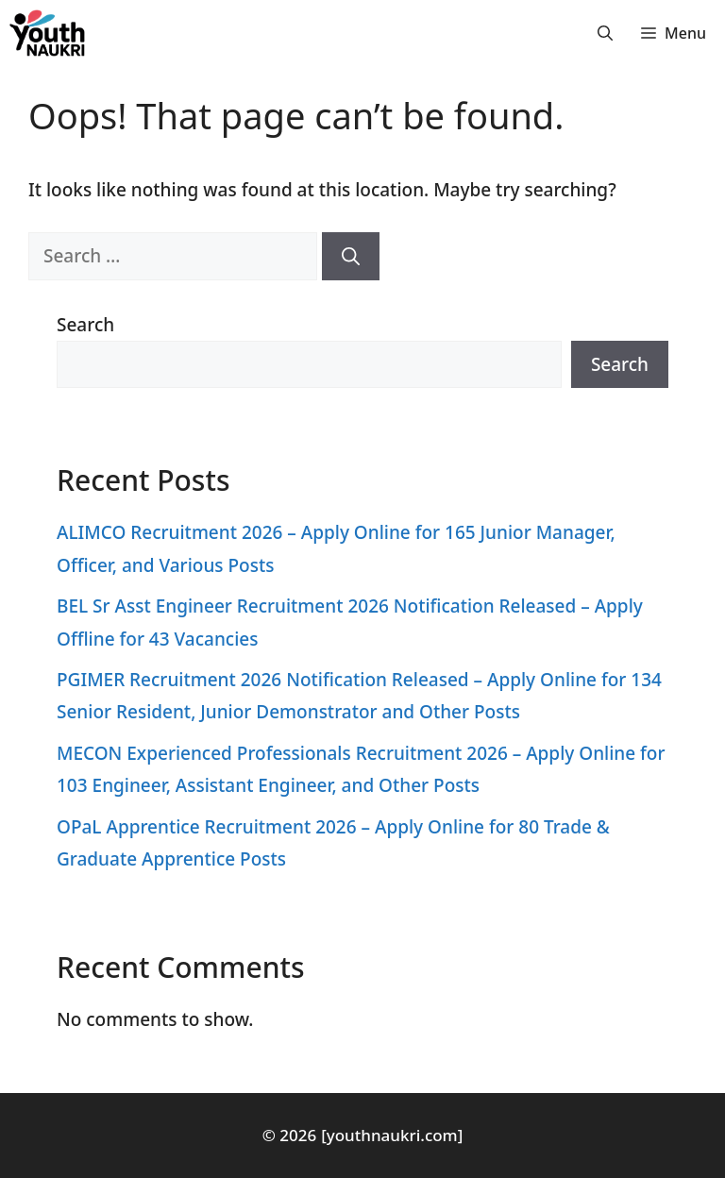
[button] (605, 33)
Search (85, 324)
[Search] (350, 256)
